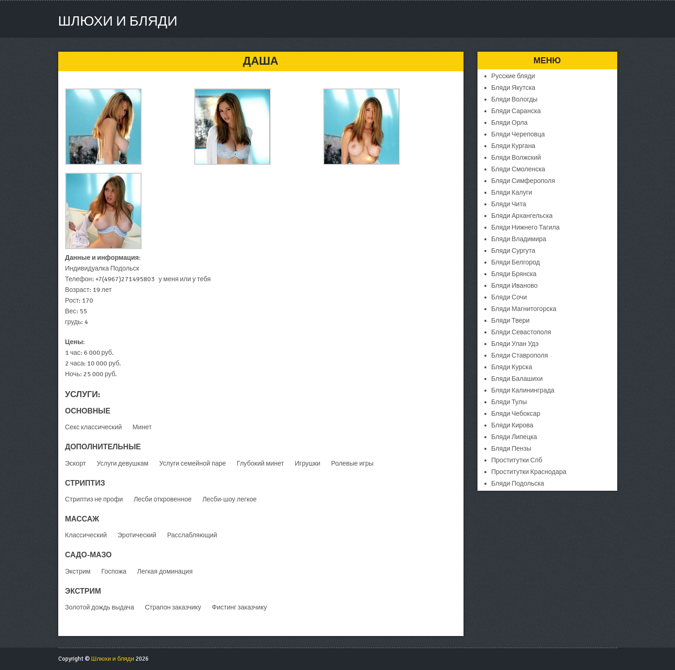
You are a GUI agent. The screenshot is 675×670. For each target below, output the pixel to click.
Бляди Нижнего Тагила (525, 227)
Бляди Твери (510, 321)
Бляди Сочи (509, 297)
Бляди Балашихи (517, 379)
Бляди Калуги (511, 192)
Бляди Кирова (512, 425)
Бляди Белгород (515, 262)
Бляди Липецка (514, 437)
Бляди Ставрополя (519, 355)
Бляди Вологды (514, 99)
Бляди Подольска (518, 483)
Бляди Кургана (513, 146)
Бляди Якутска (513, 88)
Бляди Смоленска (518, 169)
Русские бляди (513, 76)
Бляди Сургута (513, 251)
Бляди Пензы (511, 449)
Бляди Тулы (509, 402)
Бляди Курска (511, 367)
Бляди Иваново (514, 286)
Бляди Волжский (516, 158)
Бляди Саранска (516, 111)
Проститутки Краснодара (528, 472)
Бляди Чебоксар (515, 414)
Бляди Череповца (518, 134)
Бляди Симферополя (523, 181)
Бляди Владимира (518, 239)
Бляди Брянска (514, 274)
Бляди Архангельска (522, 216)
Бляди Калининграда (523, 390)
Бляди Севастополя (521, 332)
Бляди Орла (509, 123)
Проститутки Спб (517, 460)
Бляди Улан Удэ (515, 344)
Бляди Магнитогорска (524, 309)
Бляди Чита (508, 204)
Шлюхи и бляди (117, 21)
